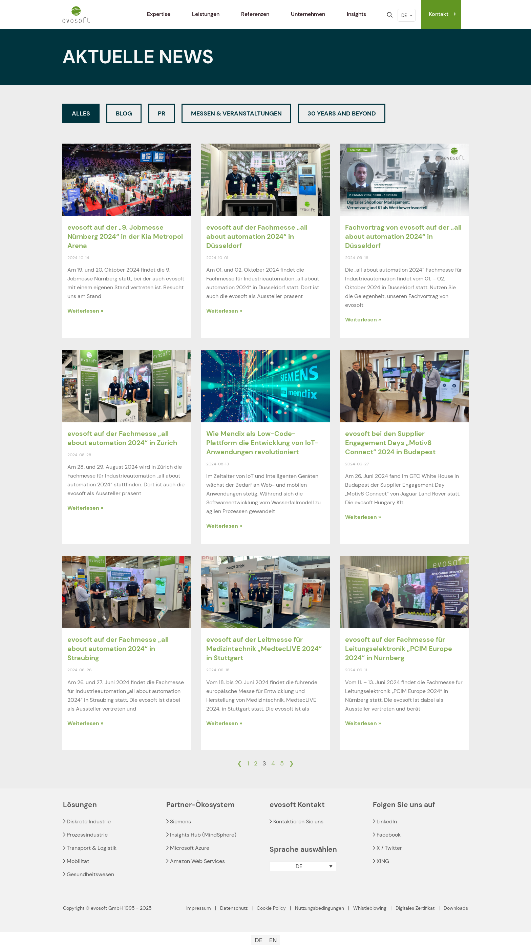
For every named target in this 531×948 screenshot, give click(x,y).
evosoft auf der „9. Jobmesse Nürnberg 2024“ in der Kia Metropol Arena (125, 236)
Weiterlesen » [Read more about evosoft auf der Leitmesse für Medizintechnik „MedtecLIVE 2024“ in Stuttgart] (224, 723)
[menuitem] (303, 866)
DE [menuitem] (299, 866)
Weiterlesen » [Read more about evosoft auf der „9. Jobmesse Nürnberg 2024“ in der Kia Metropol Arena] (85, 310)
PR (161, 113)
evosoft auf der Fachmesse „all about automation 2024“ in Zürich (122, 438)
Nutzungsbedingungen (319, 908)
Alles (81, 113)
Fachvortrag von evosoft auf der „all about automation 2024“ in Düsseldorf (403, 236)
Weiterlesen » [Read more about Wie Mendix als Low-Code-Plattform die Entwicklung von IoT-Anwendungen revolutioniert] (224, 525)
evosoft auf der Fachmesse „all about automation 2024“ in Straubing (118, 648)
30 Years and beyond (341, 113)
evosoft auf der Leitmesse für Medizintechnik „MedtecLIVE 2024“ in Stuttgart (264, 648)
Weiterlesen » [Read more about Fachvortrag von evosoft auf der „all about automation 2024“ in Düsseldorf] (363, 319)
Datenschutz (234, 908)
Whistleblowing (369, 908)
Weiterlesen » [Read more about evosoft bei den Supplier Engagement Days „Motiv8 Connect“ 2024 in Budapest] (363, 517)
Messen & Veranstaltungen (236, 113)
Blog (124, 113)
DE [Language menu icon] (407, 15)
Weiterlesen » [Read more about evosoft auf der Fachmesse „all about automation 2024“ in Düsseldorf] (224, 310)
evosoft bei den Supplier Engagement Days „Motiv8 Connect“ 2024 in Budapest (390, 442)
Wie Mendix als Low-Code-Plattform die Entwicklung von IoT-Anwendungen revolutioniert (262, 442)
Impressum (198, 908)
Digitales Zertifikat (415, 908)
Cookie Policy (271, 908)
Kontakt (443, 14)
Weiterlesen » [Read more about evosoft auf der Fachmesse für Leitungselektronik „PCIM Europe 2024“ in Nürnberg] (363, 723)
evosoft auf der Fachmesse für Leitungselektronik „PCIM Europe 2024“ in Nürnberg (398, 648)
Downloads (456, 908)
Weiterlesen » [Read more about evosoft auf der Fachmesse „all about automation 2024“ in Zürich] (85, 507)
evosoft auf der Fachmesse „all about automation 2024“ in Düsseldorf (256, 236)
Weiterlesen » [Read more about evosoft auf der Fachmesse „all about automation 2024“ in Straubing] (85, 723)
